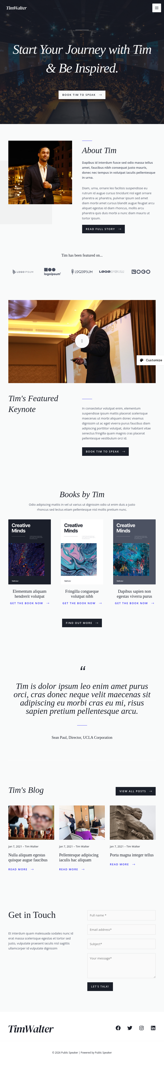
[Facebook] (118, 1027)
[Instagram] (141, 1027)
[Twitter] (129, 1027)
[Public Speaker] (18, 8)
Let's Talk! (100, 986)
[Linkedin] (153, 1027)
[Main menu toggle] (156, 8)
